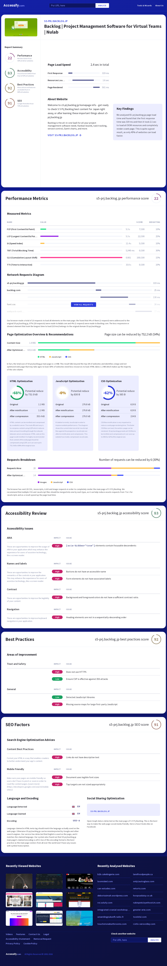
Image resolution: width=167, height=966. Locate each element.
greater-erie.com (142, 909)
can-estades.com (106, 888)
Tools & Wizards (144, 5)
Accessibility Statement (18, 938)
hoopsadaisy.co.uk (142, 895)
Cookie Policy (30, 943)
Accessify (13, 5)
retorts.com (139, 888)
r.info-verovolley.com (144, 923)
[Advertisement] (103, 49)
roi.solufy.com (104, 902)
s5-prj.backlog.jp (56, 21)
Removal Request (42, 938)
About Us (159, 5)
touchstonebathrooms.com (112, 923)
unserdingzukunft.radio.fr (110, 916)
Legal (46, 934)
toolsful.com (140, 916)
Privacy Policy (13, 943)
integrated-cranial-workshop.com (113, 909)
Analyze (102, 5)
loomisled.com (105, 881)
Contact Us (34, 934)
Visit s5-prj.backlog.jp (65, 135)
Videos (9, 934)
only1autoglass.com (143, 881)
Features (20, 934)
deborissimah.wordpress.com (112, 895)
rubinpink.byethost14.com (146, 902)
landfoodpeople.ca (143, 874)
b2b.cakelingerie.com (108, 874)
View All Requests (83, 304)
